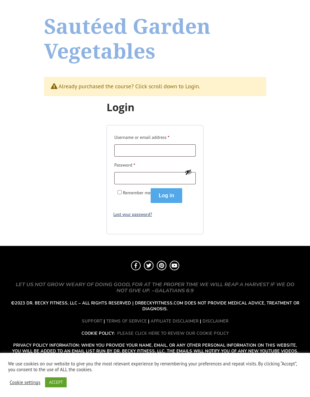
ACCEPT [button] (56, 382)
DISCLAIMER (215, 321)
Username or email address (141, 136)
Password (124, 164)
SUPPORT (92, 321)
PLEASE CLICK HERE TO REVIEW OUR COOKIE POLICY (173, 333)
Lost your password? (132, 214)
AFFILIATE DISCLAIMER (175, 321)
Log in (166, 195)
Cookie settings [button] (25, 382)
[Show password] (188, 172)
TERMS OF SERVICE (126, 321)
